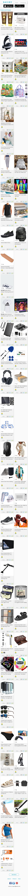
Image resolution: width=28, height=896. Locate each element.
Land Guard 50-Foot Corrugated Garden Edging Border (21, 602)
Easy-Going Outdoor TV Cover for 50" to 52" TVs (6, 554)
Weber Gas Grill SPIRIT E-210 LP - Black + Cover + (20, 792)
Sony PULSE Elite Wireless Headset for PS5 (7, 52)
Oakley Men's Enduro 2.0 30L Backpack (20, 243)
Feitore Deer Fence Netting (7, 481)
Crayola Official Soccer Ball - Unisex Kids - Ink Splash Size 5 (21, 674)
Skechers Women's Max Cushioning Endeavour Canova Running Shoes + (7, 531)
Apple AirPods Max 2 (5, 386)
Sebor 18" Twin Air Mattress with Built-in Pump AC (21, 386)
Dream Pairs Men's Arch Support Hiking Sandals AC (21, 625)
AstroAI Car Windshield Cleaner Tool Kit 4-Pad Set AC (7, 363)
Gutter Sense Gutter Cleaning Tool (5, 577)
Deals (16, 2)
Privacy (14, 879)
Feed (19, 879)
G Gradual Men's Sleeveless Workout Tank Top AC (7, 220)
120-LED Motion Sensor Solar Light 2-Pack (6, 601)
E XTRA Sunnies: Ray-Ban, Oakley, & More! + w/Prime (21, 363)
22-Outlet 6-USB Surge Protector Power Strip (6, 339)
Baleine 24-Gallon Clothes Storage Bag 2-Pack (7, 625)
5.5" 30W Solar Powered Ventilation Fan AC (6, 410)
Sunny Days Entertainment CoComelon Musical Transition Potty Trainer (7, 148)
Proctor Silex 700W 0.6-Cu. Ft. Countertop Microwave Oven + (21, 507)
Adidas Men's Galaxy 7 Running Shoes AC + (7, 292)
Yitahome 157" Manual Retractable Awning (20, 219)
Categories (23, 2)
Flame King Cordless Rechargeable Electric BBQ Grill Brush (21, 746)
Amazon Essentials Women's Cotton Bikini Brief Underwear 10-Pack (7, 268)
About (9, 879)
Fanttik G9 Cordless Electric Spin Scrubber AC (7, 649)
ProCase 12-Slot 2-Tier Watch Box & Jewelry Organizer (20, 650)
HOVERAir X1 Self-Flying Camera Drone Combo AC (20, 339)
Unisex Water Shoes (5, 242)
